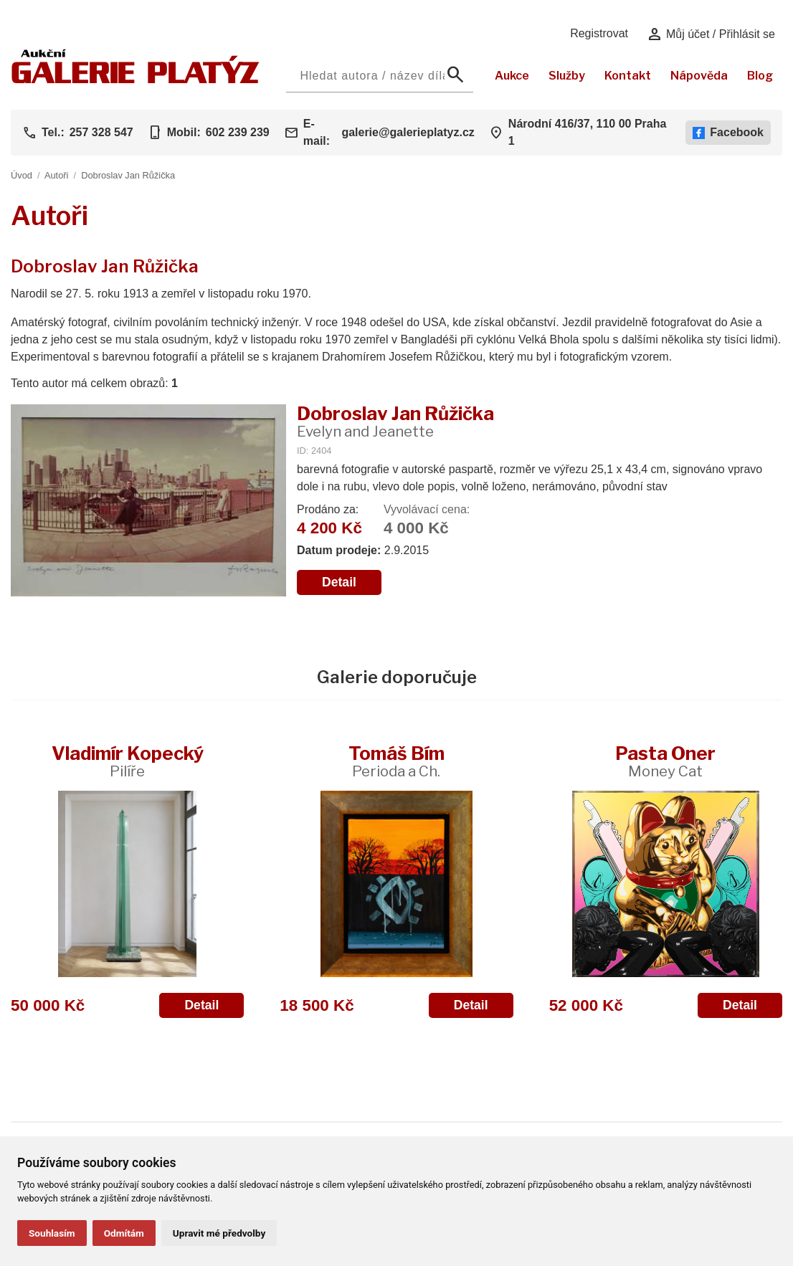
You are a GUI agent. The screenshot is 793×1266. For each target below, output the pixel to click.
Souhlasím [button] (52, 1233)
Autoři (56, 175)
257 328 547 (101, 132)
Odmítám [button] (124, 1233)
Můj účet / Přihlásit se (711, 34)
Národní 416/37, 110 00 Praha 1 (587, 132)
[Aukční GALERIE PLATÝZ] (135, 80)
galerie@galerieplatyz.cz (407, 132)
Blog (760, 75)
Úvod (21, 175)
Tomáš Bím (396, 761)
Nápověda (699, 75)
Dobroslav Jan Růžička (128, 175)
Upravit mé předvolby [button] (219, 1233)
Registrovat (599, 33)
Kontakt (627, 75)
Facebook (728, 132)
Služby (567, 75)
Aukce (512, 75)
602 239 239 (238, 132)
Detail (339, 582)
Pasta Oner (665, 761)
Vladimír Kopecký (128, 761)
